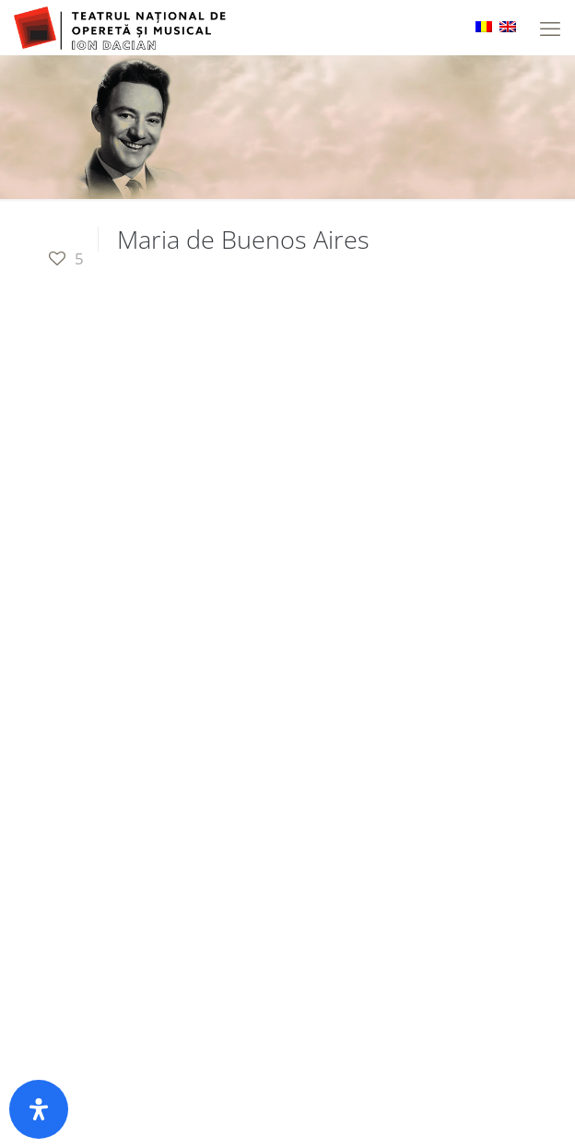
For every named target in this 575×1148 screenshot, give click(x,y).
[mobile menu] (550, 27)
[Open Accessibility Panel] (38, 1109)
